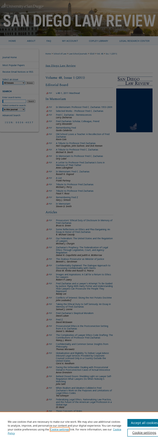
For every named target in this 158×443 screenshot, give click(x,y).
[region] (79, 427)
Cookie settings (59, 429)
